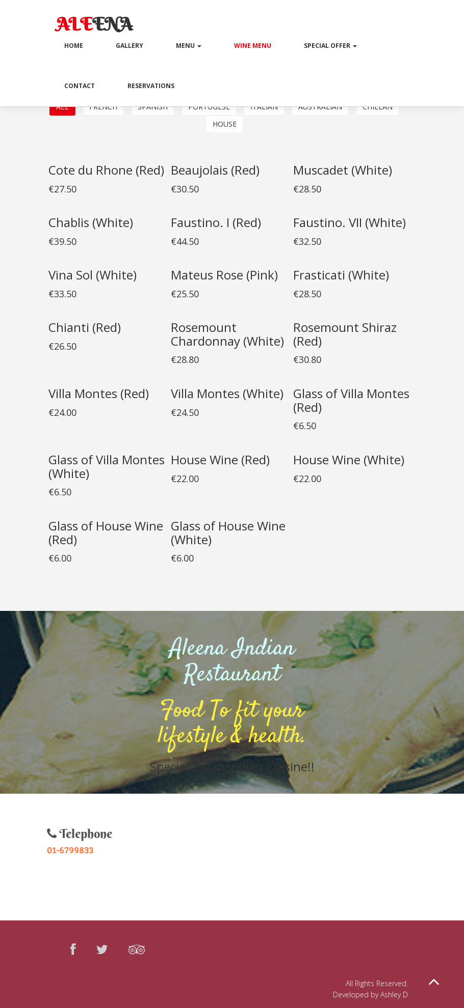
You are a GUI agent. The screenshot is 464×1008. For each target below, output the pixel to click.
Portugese (209, 106)
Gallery (129, 45)
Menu (188, 45)
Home (73, 45)
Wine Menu (252, 45)
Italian (264, 106)
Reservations (150, 85)
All (62, 106)
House (225, 124)
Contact (79, 85)
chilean (378, 106)
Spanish (153, 106)
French (103, 106)
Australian (320, 106)
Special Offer (330, 45)
